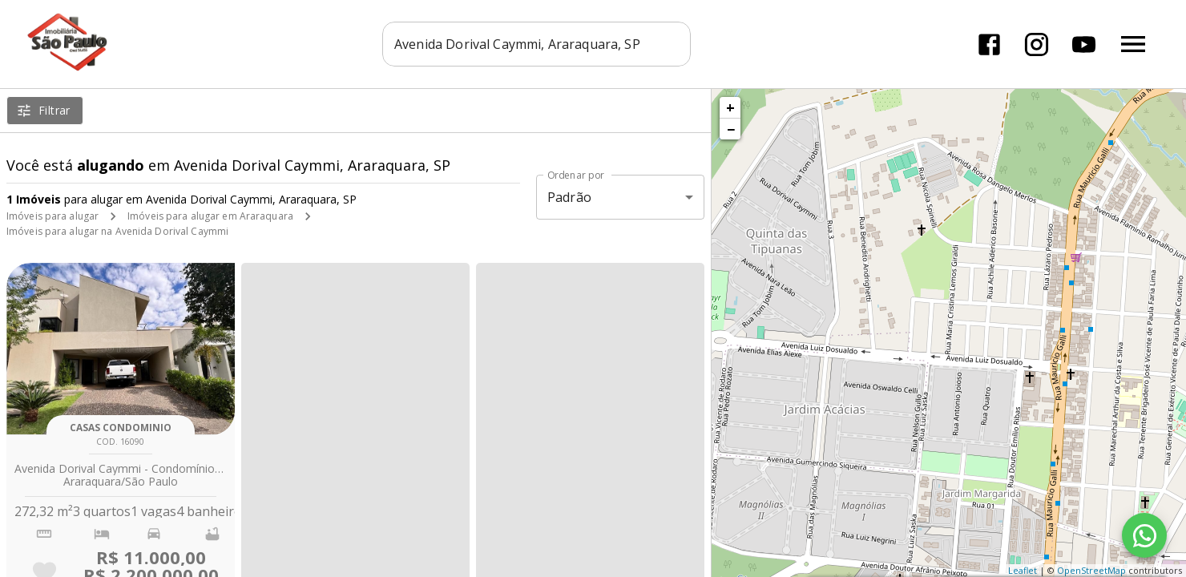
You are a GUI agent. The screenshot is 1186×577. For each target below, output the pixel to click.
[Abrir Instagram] (1037, 44)
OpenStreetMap (1091, 570)
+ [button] (730, 107)
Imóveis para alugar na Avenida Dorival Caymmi (117, 231)
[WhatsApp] (1144, 535)
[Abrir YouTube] (1084, 44)
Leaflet (1022, 570)
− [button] (731, 129)
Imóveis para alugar (52, 216)
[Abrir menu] (1133, 44)
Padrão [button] (569, 197)
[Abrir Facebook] (989, 44)
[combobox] (536, 44)
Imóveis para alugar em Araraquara (210, 216)
